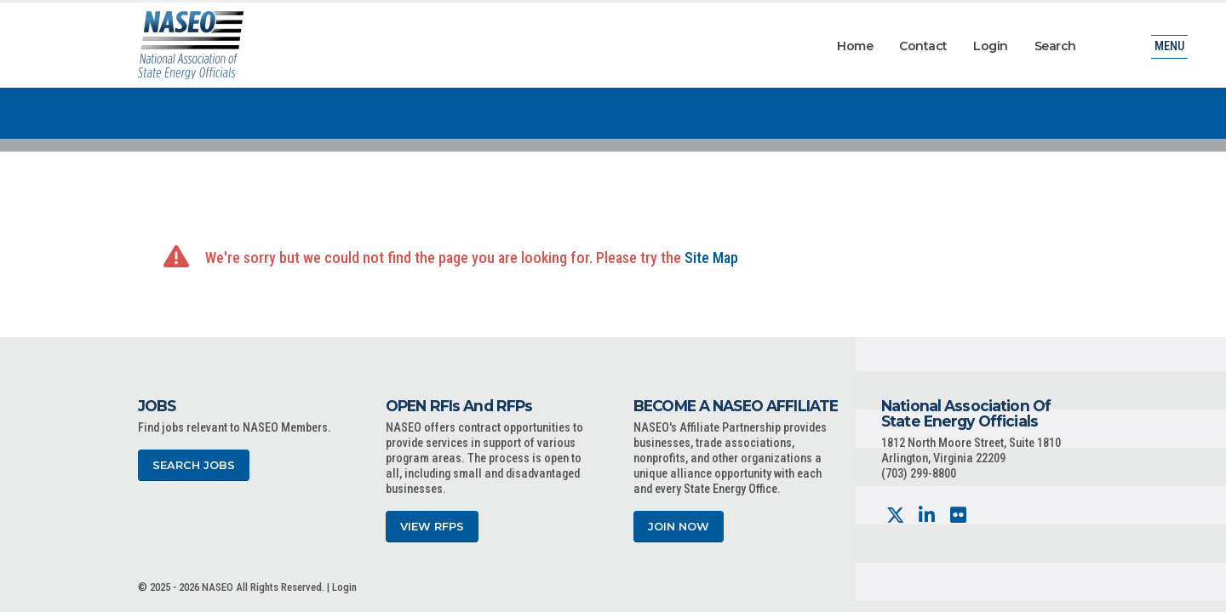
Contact (923, 46)
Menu (1169, 46)
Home (855, 46)
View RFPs (432, 526)
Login (990, 46)
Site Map (711, 257)
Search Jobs (193, 465)
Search (1055, 46)
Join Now (678, 526)
